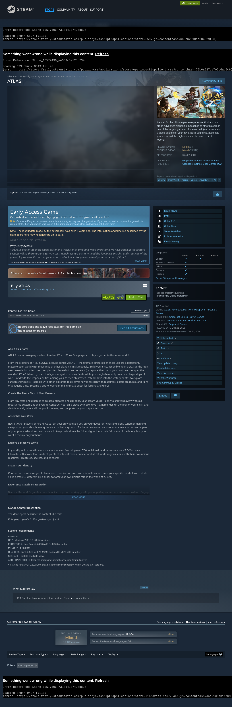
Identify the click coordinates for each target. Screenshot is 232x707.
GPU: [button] (177, 672)
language (216, 3)
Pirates (185, 184)
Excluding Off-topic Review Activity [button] (62, 672)
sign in (205, 3)
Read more (140, 265)
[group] (116, 672)
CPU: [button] (165, 672)
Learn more (109, 228)
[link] (113, 302)
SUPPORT (96, 9)
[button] (136, 302)
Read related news (166, 372)
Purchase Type (38, 661)
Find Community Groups (169, 387)
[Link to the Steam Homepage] (23, 12)
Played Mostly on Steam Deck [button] (116, 672)
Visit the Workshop (167, 382)
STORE (49, 9)
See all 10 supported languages (171, 282)
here (72, 602)
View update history (167, 367)
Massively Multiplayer (194, 314)
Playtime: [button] (90, 672)
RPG (214, 184)
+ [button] (219, 184)
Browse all (140, 315)
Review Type (16, 661)
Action (167, 314)
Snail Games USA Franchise (66, 81)
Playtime (95, 661)
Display (111, 661)
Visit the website (167, 342)
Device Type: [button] (193, 672)
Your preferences (216, 626)
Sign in (13, 197)
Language (58, 661)
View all (144, 592)
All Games (12, 81)
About (83, 9)
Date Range (77, 661)
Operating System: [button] (147, 672)
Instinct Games (211, 165)
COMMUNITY (66, 9)
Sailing (194, 184)
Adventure (204, 184)
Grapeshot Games (192, 165)
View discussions (166, 377)
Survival (161, 184)
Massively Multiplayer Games (35, 81)
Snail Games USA (212, 168)
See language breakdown (170, 626)
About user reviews (195, 626)
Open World (173, 184)
